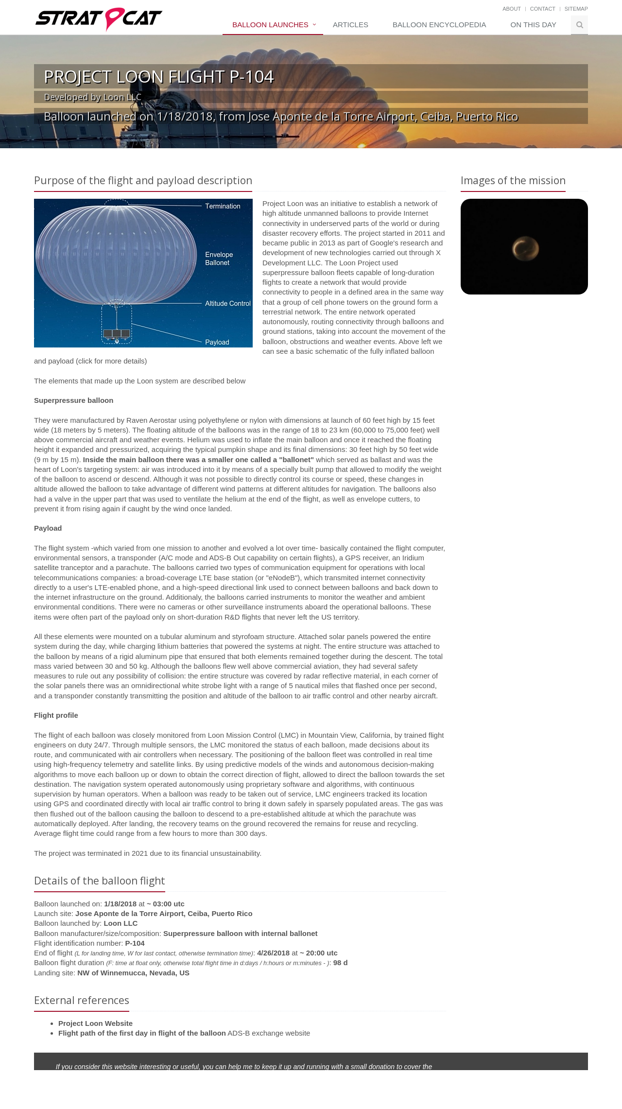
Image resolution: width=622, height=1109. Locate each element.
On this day (533, 24)
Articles (350, 24)
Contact (542, 9)
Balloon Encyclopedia (439, 24)
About (511, 9)
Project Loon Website (95, 1023)
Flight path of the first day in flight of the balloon (142, 1033)
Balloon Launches (270, 24)
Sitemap (576, 9)
